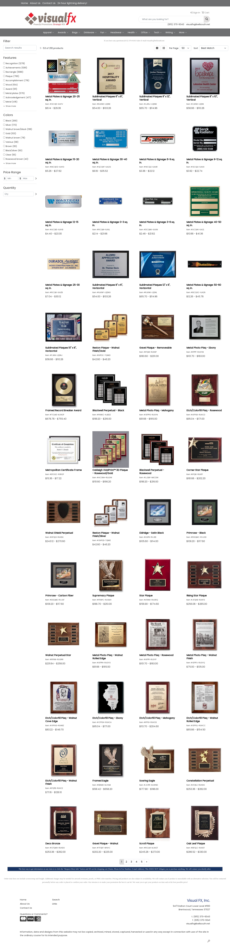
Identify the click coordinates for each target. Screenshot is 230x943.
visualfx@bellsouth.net (198, 24)
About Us (35, 3)
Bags (76, 32)
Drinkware (90, 32)
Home (24, 3)
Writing (170, 32)
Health (132, 32)
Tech (158, 32)
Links (54, 903)
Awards (63, 32)
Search (56, 899)
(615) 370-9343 (176, 24)
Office (145, 32)
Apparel (48, 32)
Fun (103, 32)
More (183, 32)
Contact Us (48, 3)
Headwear (117, 32)
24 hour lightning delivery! (72, 3)
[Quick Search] (171, 19)
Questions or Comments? (34, 914)
